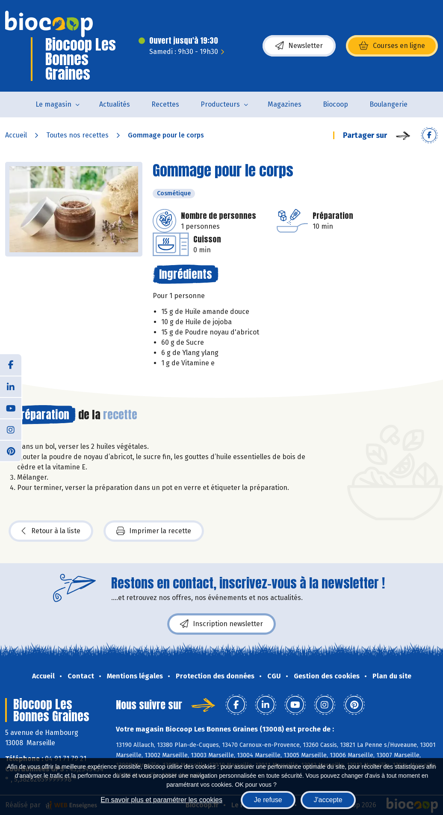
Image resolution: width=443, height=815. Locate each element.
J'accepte (328, 799)
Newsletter (299, 46)
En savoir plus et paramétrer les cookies (161, 799)
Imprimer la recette (153, 531)
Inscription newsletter (221, 624)
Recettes (165, 104)
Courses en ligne (392, 46)
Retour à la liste (50, 531)
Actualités (114, 104)
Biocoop (335, 104)
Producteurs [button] (220, 104)
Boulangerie (388, 104)
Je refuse (268, 799)
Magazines (284, 104)
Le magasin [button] (53, 104)
